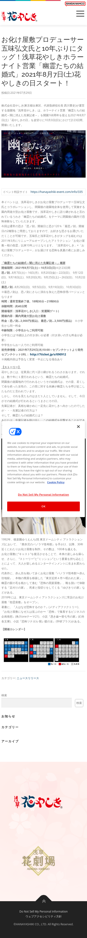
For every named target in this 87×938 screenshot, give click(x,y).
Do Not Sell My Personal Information (43, 911)
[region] (43, 469)
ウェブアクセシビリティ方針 (44, 916)
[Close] (78, 426)
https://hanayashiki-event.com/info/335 (57, 192)
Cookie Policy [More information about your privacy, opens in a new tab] (55, 482)
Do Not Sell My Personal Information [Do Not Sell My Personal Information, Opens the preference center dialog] (43, 494)
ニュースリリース (28, 678)
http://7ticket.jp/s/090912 (48, 354)
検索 (4, 695)
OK (43, 506)
